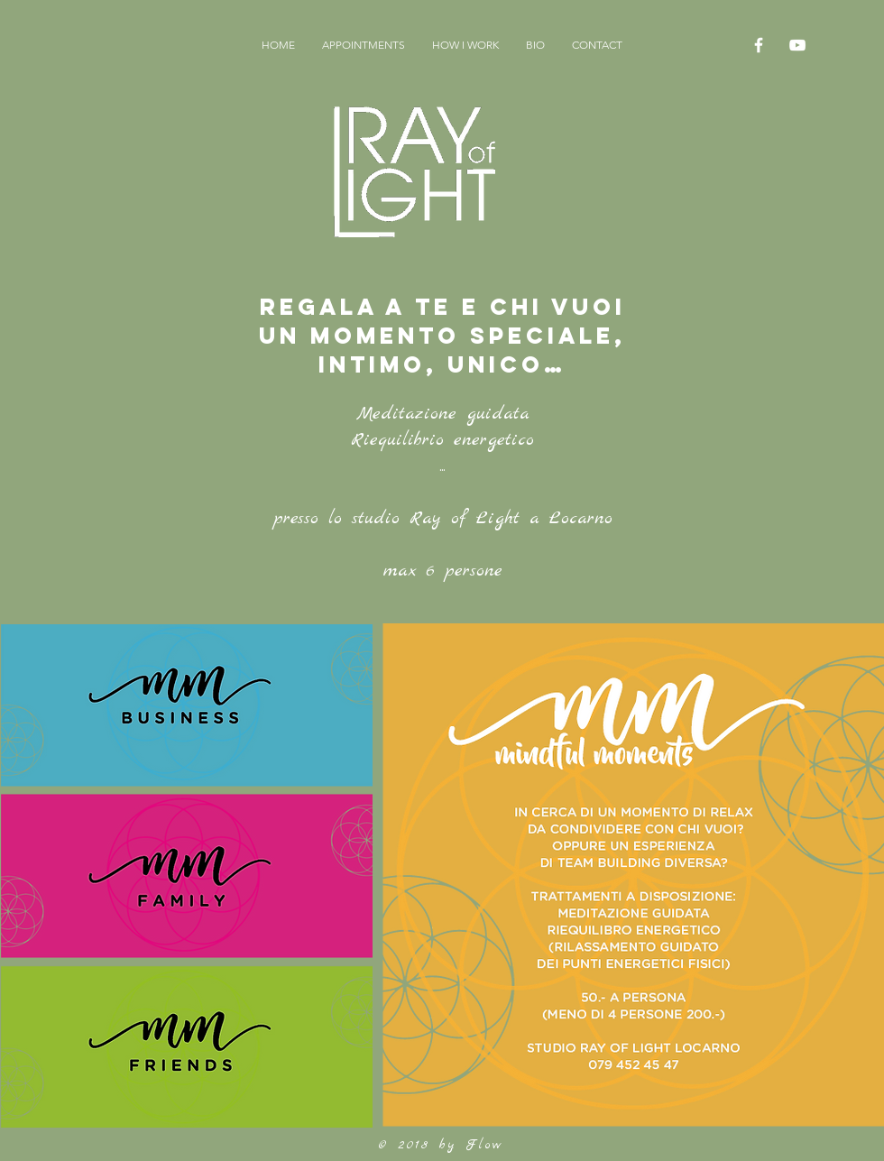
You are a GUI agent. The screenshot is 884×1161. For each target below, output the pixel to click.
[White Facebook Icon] (759, 45)
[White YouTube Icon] (797, 45)
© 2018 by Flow (441, 1145)
